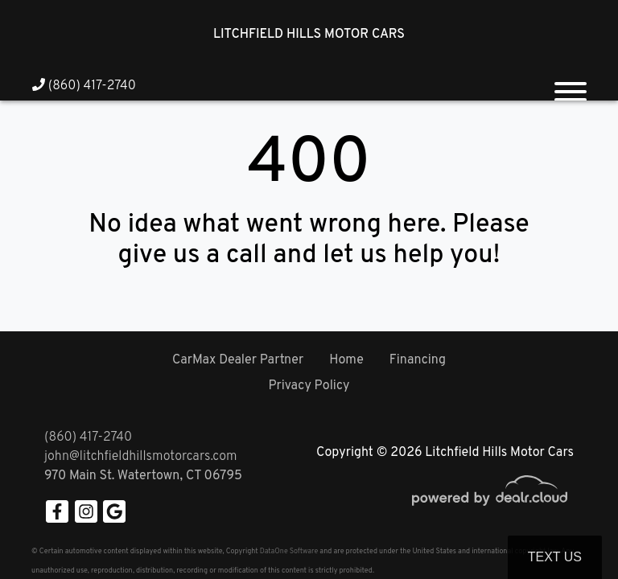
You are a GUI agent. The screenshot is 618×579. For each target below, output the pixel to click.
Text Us (555, 557)
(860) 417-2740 (84, 86)
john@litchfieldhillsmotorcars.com (140, 457)
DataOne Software (289, 551)
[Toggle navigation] (570, 85)
